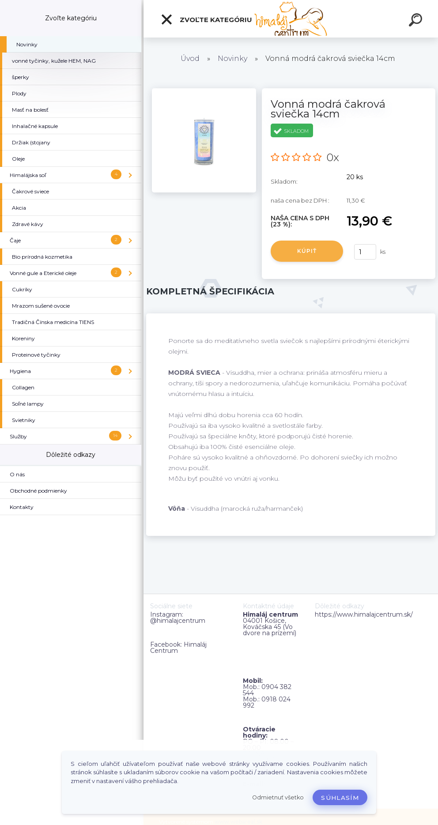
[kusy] (365, 252)
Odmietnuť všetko (278, 797)
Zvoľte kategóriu (206, 19)
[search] (417, 21)
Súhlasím (340, 797)
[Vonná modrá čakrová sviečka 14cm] (204, 91)
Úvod (190, 58)
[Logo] (290, 19)
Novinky (232, 58)
